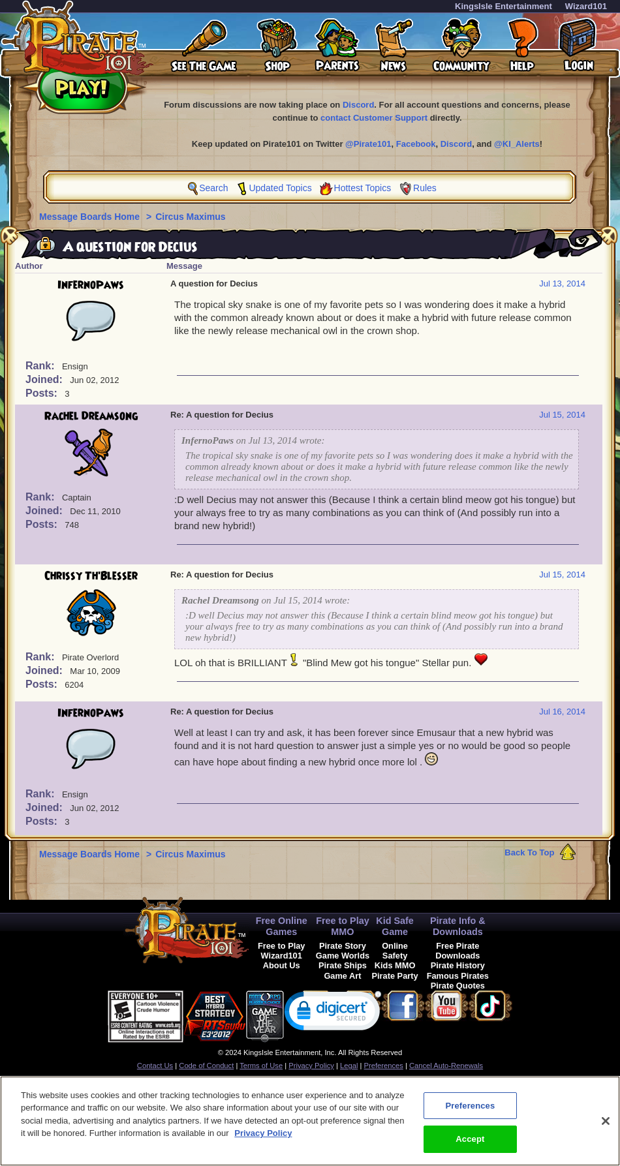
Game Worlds (342, 955)
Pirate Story (342, 946)
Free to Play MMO (342, 926)
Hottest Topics (363, 188)
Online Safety (395, 950)
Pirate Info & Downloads (458, 926)
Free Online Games (281, 926)
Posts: (42, 393)
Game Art (342, 976)
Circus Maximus (190, 216)
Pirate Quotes (458, 985)
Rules (425, 188)
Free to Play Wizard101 (281, 950)
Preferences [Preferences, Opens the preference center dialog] (470, 1113)
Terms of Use (261, 1065)
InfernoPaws (90, 285)
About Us (281, 965)
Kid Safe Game (395, 926)
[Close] (605, 1128)
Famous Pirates (458, 976)
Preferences (383, 1065)
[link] (333, 1013)
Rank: (41, 365)
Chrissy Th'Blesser (91, 576)
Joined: (45, 379)
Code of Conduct (206, 1065)
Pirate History (458, 965)
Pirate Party (395, 976)
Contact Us (155, 1065)
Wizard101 (586, 6)
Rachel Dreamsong (91, 416)
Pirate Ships (342, 965)
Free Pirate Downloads (457, 950)
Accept (470, 1147)
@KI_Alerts (517, 144)
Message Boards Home (90, 216)
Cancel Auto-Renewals (446, 1065)
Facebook (416, 144)
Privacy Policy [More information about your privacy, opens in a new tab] (263, 1141)
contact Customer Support (373, 118)
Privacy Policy (311, 1065)
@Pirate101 (368, 144)
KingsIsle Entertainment (503, 6)
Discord (358, 105)
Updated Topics (280, 188)
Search (213, 188)
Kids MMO (395, 965)
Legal (349, 1065)
